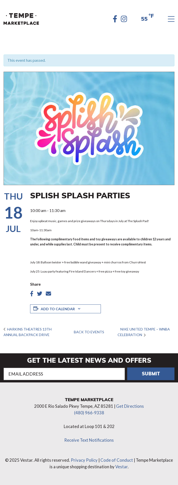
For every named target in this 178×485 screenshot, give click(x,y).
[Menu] (171, 19)
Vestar (121, 466)
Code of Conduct (116, 460)
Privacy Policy (84, 460)
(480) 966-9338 (89, 412)
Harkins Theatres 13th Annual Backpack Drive (28, 332)
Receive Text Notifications (89, 440)
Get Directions (130, 406)
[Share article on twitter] (39, 293)
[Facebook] (115, 19)
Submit (151, 374)
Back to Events (89, 332)
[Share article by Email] (48, 293)
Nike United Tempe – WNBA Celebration (144, 332)
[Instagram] (124, 19)
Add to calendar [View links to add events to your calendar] (58, 309)
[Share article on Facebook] (31, 293)
